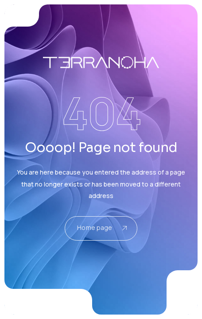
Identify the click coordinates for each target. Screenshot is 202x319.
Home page (101, 227)
